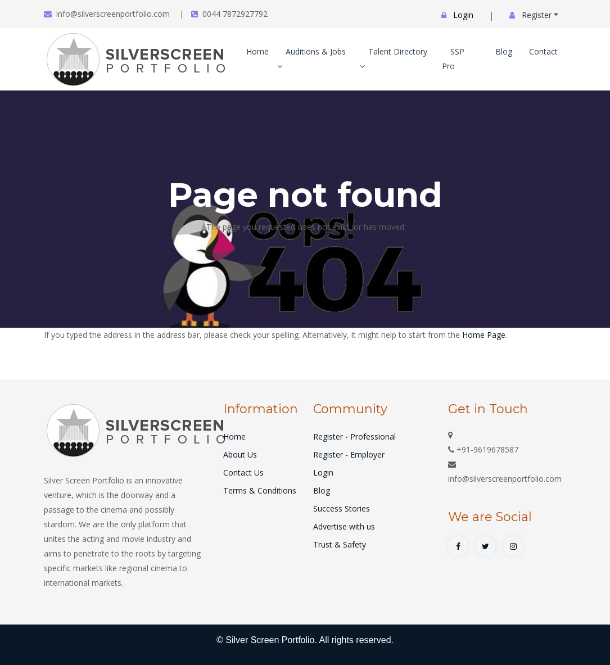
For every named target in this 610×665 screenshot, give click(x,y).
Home (257, 51)
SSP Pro (453, 58)
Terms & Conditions (259, 490)
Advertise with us (344, 526)
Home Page (483, 334)
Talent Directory (393, 58)
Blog (503, 51)
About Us (240, 454)
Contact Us (243, 472)
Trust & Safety (339, 544)
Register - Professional (354, 436)
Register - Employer (349, 454)
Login (323, 472)
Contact (543, 51)
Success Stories (341, 508)
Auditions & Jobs (311, 58)
